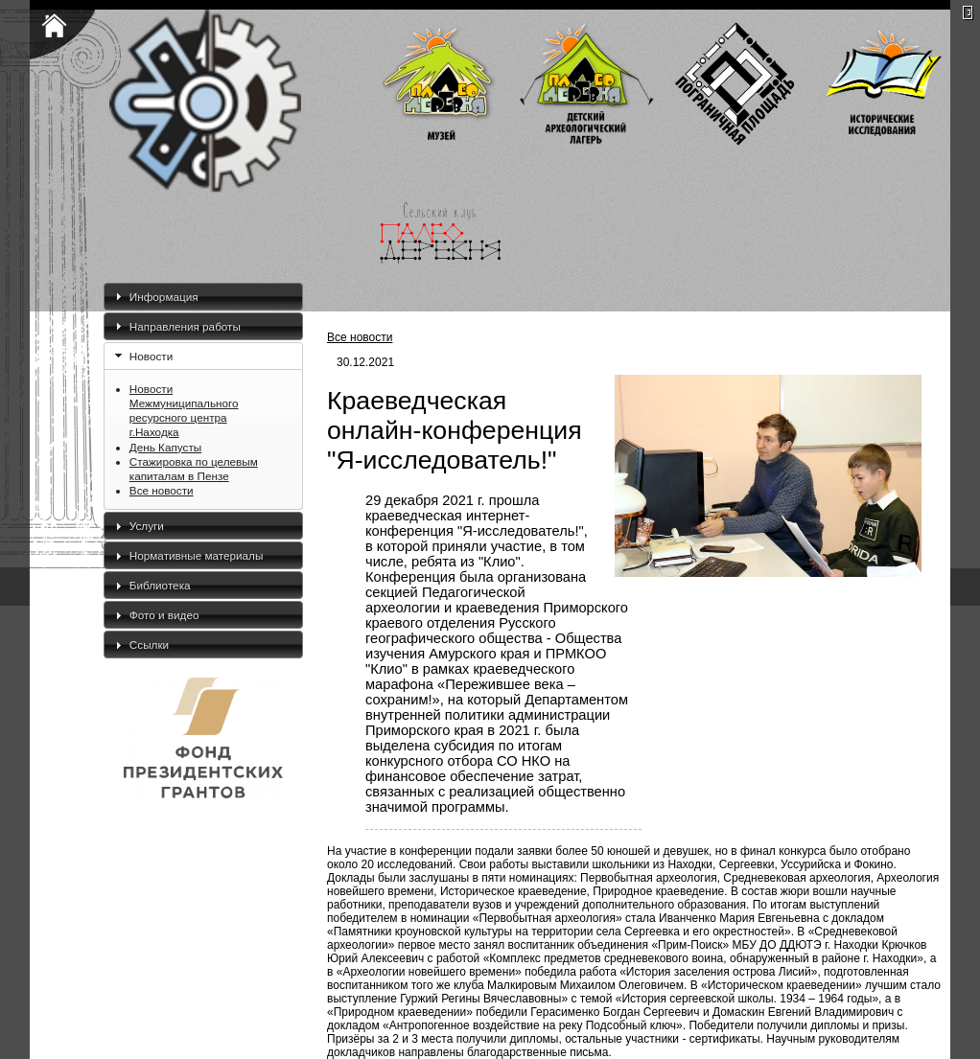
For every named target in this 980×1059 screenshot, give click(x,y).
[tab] (203, 297)
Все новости (161, 490)
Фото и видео (164, 615)
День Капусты (165, 447)
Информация (163, 296)
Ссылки (149, 644)
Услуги (146, 525)
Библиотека (160, 585)
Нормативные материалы (196, 555)
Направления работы (185, 326)
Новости (151, 356)
